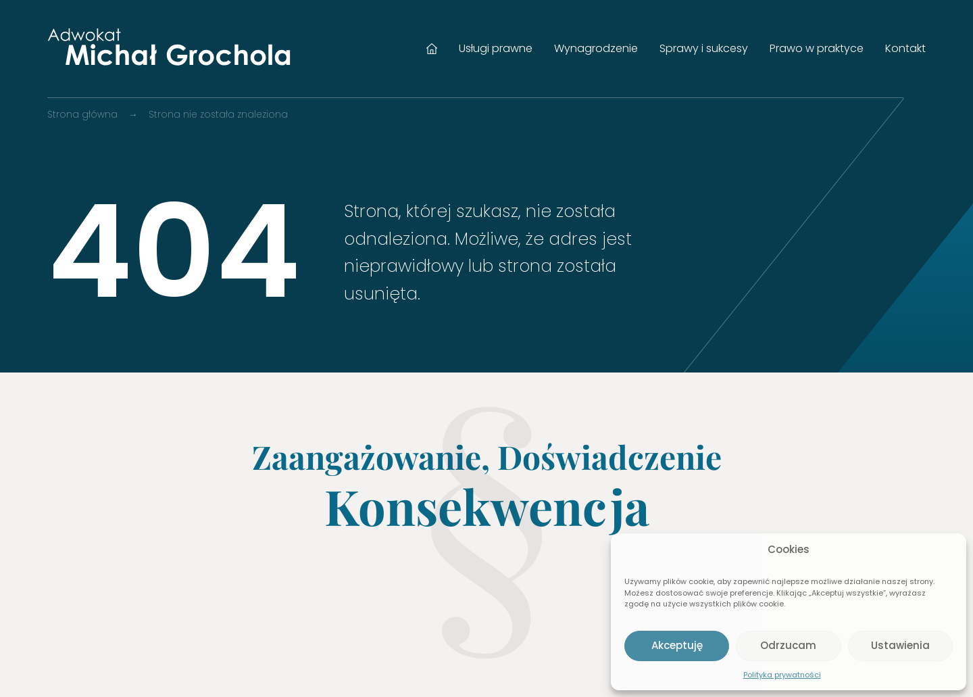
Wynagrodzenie (596, 48)
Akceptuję (677, 645)
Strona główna (431, 48)
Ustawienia (900, 645)
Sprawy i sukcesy (703, 48)
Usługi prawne (495, 48)
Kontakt (905, 48)
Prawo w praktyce (817, 48)
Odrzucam (788, 645)
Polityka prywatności (782, 674)
